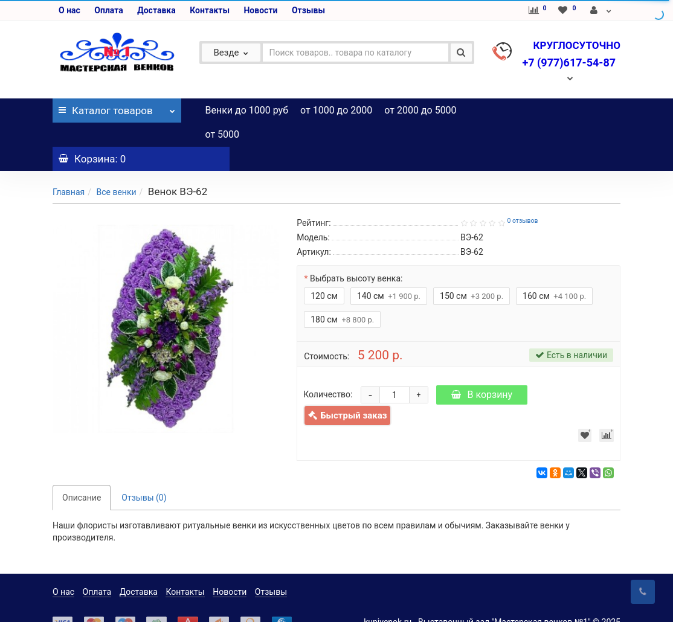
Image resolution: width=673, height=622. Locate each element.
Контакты (210, 10)
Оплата (108, 10)
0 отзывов (522, 196)
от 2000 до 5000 (420, 110)
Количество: (327, 370)
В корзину (481, 370)
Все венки (116, 168)
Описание (81, 473)
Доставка (156, 10)
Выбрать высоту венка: (356, 254)
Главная (69, 168)
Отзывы (308, 10)
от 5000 (222, 134)
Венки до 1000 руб (247, 110)
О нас (69, 10)
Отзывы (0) (143, 473)
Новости (260, 10)
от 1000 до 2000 (336, 110)
